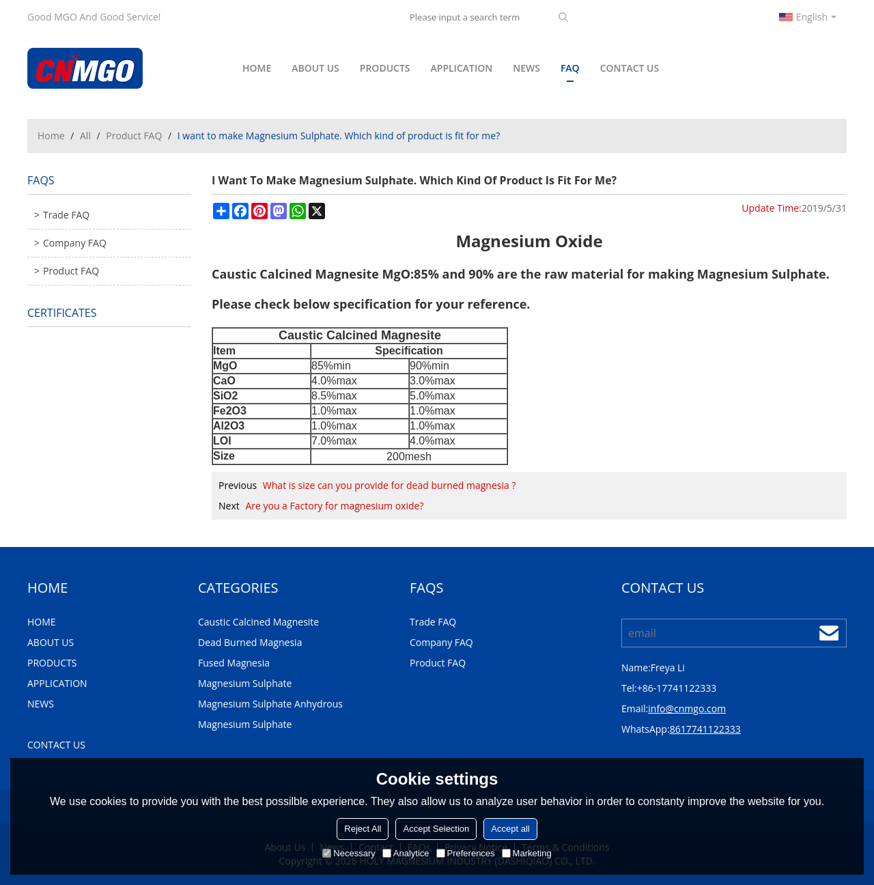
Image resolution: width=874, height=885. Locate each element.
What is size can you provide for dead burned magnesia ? (389, 485)
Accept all (510, 829)
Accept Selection (436, 829)
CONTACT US (630, 67)
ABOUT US (315, 67)
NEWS (526, 67)
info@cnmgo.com (687, 708)
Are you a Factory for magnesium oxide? (334, 505)
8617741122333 (705, 728)
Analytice (405, 853)
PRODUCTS (385, 67)
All (85, 135)
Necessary (348, 853)
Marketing (527, 853)
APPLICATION (462, 67)
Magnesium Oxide (528, 241)
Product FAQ (134, 135)
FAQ (570, 71)
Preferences (465, 853)
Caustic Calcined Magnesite (295, 274)
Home (51, 135)
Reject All (362, 829)
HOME (256, 67)
